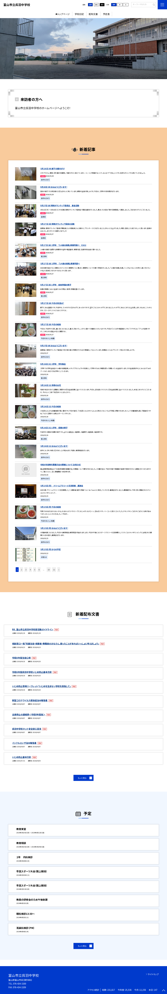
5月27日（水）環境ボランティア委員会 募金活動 (59, 205)
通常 (90, 5)
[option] (83, 48)
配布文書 (93, 14)
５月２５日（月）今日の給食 (50, 507)
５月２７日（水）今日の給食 (50, 324)
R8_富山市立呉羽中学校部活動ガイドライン (33, 629)
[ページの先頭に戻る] (163, 990)
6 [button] (39, 569)
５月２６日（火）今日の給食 (50, 406)
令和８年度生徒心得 (21, 657)
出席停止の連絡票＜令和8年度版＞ (29, 714)
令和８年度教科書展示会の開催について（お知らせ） (60, 464)
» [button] (58, 569)
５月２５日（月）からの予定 (50, 549)
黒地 (102, 5)
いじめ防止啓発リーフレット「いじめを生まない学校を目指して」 (41, 686)
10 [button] (49, 569)
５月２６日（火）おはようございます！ (54, 446)
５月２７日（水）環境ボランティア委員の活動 (57, 224)
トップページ (63, 14)
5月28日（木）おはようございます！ (53, 187)
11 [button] (54, 569)
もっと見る (82, 778)
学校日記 (79, 14)
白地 (96, 5)
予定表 (106, 14)
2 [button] (21, 569)
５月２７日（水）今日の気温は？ (52, 303)
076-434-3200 (19, 983)
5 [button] (34, 569)
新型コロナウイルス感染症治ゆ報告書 (30, 700)
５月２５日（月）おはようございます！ (54, 528)
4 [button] (30, 569)
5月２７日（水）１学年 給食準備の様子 (55, 284)
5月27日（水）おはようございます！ (53, 345)
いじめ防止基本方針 (22, 757)
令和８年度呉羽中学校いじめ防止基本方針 (32, 672)
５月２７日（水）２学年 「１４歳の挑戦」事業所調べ (60, 263)
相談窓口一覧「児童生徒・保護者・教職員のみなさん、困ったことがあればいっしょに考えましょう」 (55, 643)
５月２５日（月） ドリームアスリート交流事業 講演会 (61, 485)
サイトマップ (153, 974)
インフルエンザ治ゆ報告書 (24, 742)
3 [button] (25, 569)
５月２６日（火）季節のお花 (50, 385)
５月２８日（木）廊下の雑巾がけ (52, 168)
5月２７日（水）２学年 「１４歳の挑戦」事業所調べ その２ (63, 245)
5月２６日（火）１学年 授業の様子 (54, 427)
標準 (114, 5)
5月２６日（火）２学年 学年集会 (53, 364)
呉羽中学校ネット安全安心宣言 (27, 728)
